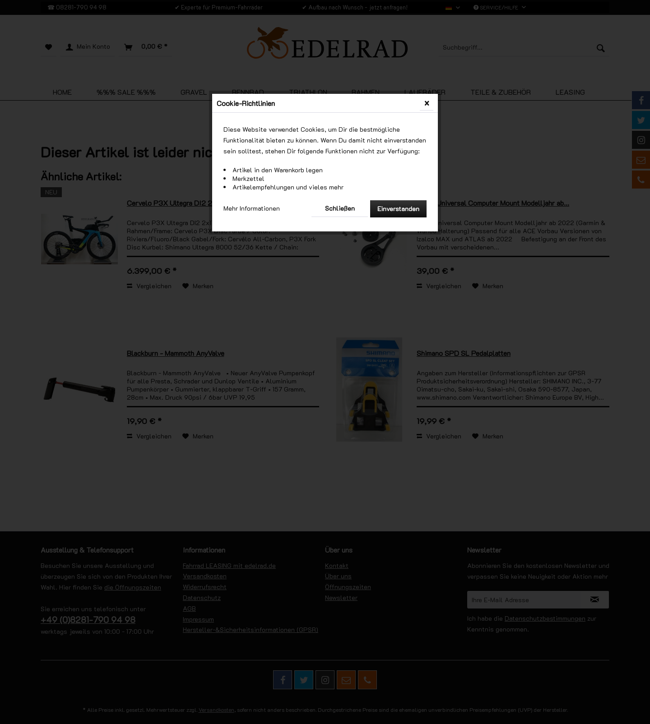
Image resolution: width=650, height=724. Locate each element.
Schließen (340, 208)
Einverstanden (398, 208)
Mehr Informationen (251, 208)
